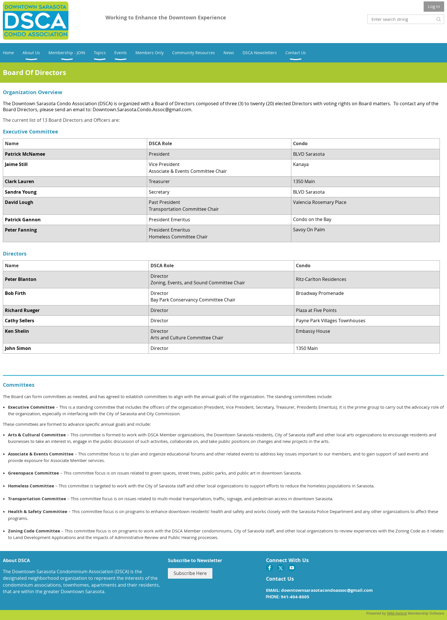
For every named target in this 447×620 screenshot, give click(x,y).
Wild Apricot (397, 613)
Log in (434, 6)
